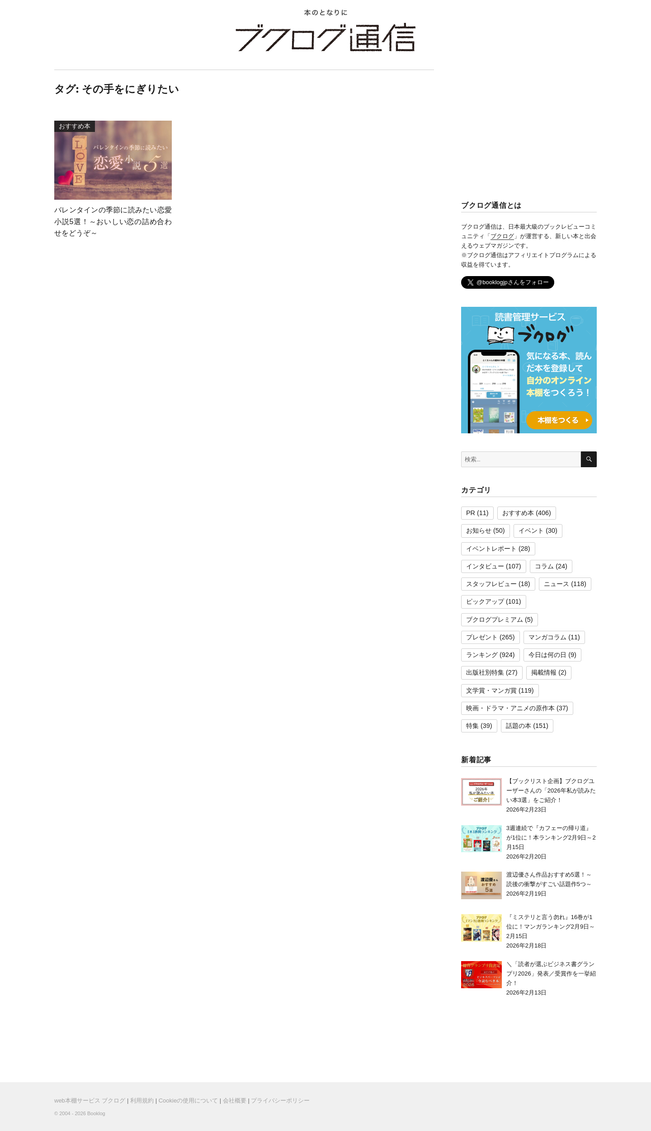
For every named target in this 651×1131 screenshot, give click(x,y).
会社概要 (234, 1100)
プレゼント (482, 637)
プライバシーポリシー (280, 1100)
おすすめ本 (518, 512)
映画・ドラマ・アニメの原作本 (510, 708)
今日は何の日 (547, 654)
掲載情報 (544, 672)
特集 (472, 725)
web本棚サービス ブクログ (89, 1100)
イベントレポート (491, 548)
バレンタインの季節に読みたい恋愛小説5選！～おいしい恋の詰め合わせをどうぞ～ (113, 221)
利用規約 (142, 1100)
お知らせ (478, 530)
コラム (544, 566)
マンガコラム (547, 637)
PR (470, 512)
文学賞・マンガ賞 (491, 690)
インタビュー (485, 566)
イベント (531, 530)
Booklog (96, 1113)
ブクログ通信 (325, 37)
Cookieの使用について (188, 1100)
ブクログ (502, 236)
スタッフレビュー (491, 583)
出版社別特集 (485, 672)
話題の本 (518, 725)
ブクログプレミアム (494, 619)
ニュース (556, 583)
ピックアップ (485, 601)
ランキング (482, 654)
